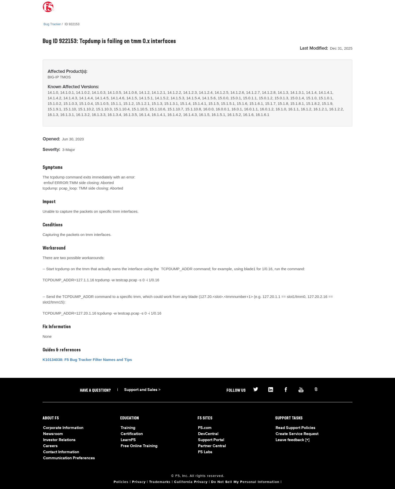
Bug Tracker (52, 24)
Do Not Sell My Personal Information (245, 482)
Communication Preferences (69, 458)
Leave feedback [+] (292, 440)
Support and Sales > (142, 390)
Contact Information (61, 452)
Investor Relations (59, 440)
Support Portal (211, 440)
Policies (121, 482)
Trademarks (160, 482)
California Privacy (191, 482)
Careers (50, 446)
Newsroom (53, 434)
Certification (132, 434)
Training (128, 428)
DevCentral (208, 434)
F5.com (205, 428)
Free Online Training (139, 446)
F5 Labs (205, 452)
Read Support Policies (295, 428)
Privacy (139, 482)
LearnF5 (128, 440)
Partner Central (212, 446)
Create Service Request (297, 434)
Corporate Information (63, 428)
